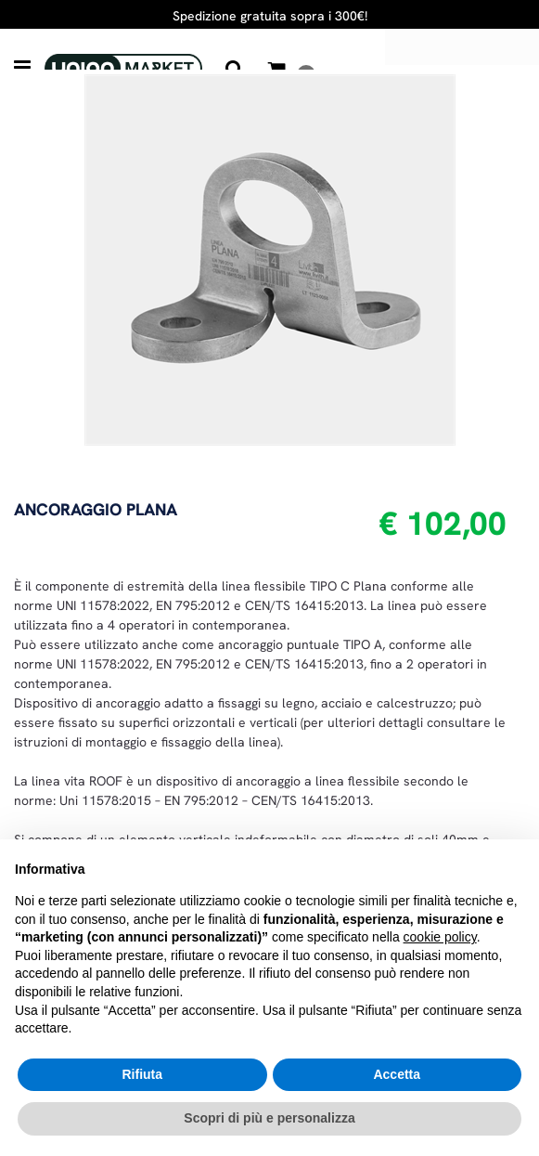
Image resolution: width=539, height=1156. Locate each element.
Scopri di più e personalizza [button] (269, 1118)
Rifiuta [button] (142, 1074)
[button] (270, 258)
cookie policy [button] (440, 936)
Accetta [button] (396, 1074)
